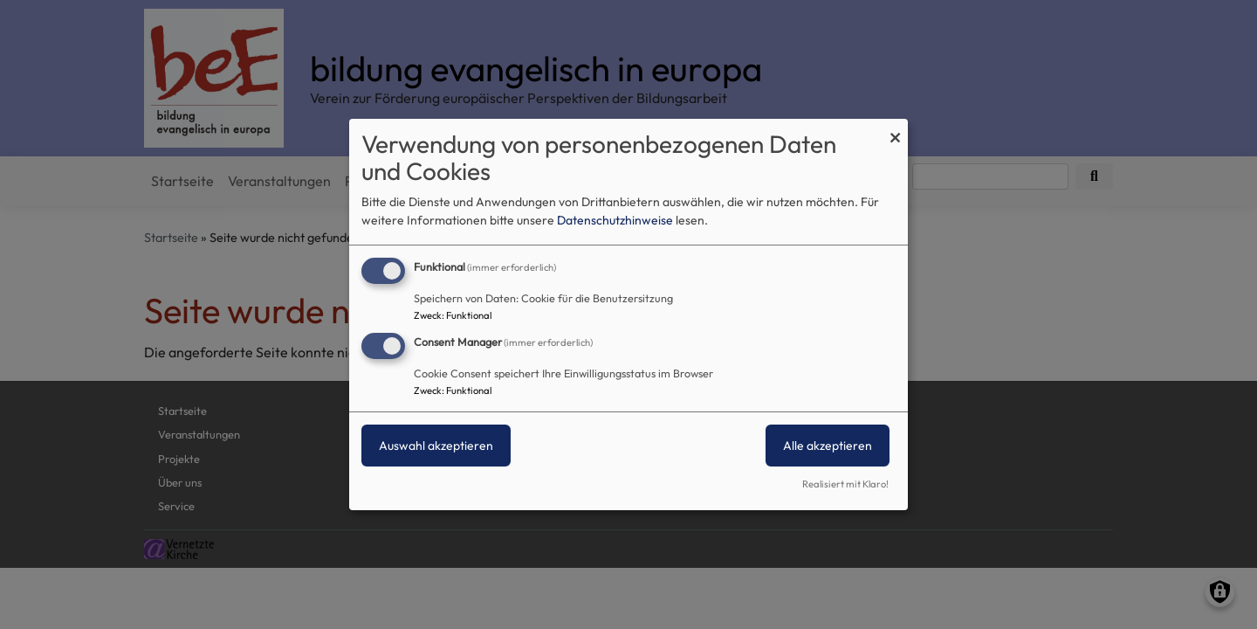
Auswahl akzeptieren (436, 445)
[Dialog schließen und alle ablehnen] (895, 130)
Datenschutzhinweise (615, 220)
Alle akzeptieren (827, 445)
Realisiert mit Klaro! (845, 484)
